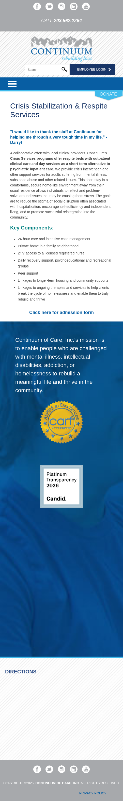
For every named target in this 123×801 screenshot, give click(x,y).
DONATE (108, 94)
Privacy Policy (92, 793)
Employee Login (91, 69)
